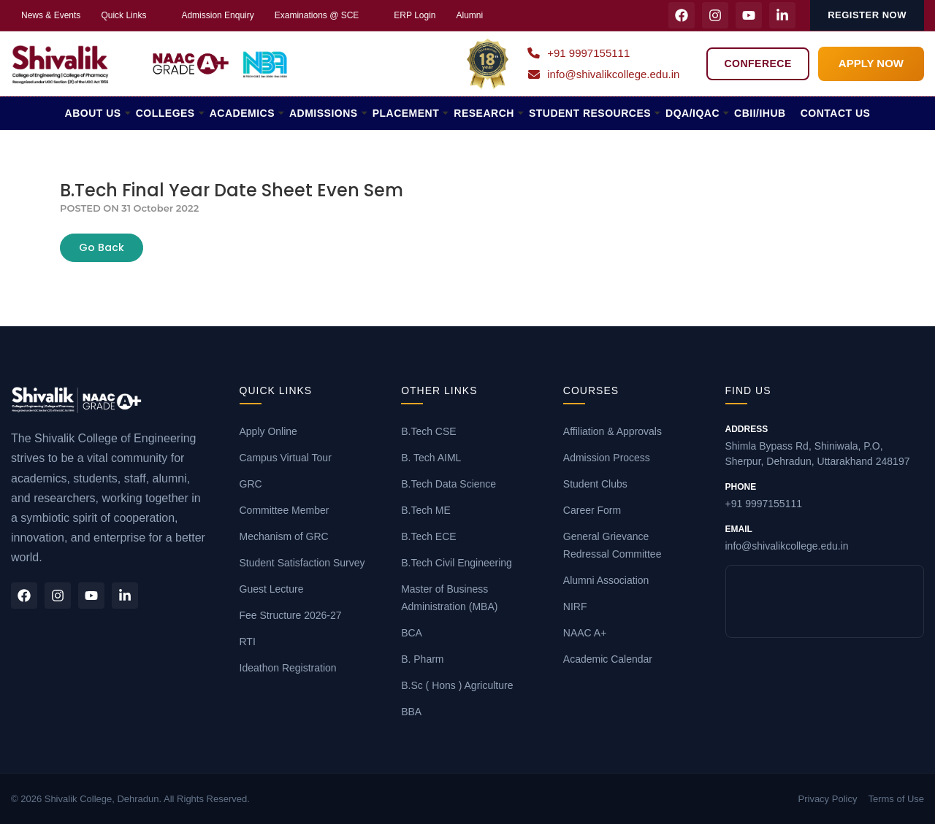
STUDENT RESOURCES (590, 113)
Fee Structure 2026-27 (291, 615)
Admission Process (606, 457)
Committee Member (284, 510)
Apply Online (268, 431)
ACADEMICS (242, 113)
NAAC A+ (585, 633)
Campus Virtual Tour (286, 457)
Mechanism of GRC (284, 536)
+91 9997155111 (579, 53)
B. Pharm (422, 659)
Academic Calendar (607, 659)
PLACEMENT (406, 113)
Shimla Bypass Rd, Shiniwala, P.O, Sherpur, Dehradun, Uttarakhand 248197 (825, 445)
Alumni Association (606, 580)
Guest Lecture (272, 589)
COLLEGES (165, 113)
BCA (411, 633)
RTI (248, 641)
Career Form (592, 510)
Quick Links (123, 15)
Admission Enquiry (217, 15)
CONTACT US (836, 113)
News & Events (50, 15)
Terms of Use (896, 798)
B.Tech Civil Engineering (456, 563)
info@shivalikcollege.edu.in (603, 74)
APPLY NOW (871, 63)
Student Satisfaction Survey (302, 563)
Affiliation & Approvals (612, 431)
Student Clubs (595, 484)
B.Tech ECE (428, 536)
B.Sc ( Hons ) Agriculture (457, 685)
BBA (411, 711)
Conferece (757, 63)
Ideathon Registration (288, 668)
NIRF (575, 606)
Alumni (470, 15)
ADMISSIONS (323, 113)
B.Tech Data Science (448, 484)
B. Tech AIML (431, 457)
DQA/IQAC (692, 113)
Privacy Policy (828, 798)
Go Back (101, 247)
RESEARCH (484, 113)
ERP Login (414, 15)
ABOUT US (93, 113)
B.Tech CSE (428, 431)
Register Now (867, 14)
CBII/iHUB (760, 113)
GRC (251, 484)
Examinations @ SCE (317, 15)
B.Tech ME (426, 510)
